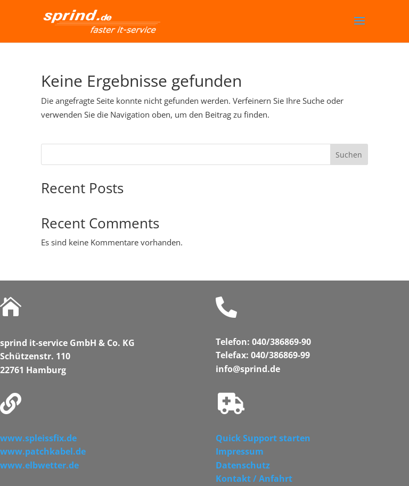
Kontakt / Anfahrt (254, 478)
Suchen (349, 155)
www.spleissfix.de (38, 438)
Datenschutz (243, 465)
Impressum (240, 451)
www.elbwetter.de (39, 465)
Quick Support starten (263, 438)
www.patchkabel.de (43, 451)
